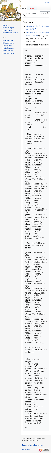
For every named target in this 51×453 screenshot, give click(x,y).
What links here (7, 40)
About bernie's (38, 445)
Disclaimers (26, 450)
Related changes (8, 43)
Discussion (32, 8)
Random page (7, 30)
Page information (8, 53)
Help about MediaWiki (10, 33)
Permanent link (7, 51)
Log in (47, 2)
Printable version (8, 48)
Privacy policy (27, 445)
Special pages (7, 46)
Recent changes (8, 28)
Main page (6, 25)
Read (26, 14)
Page (24, 8)
